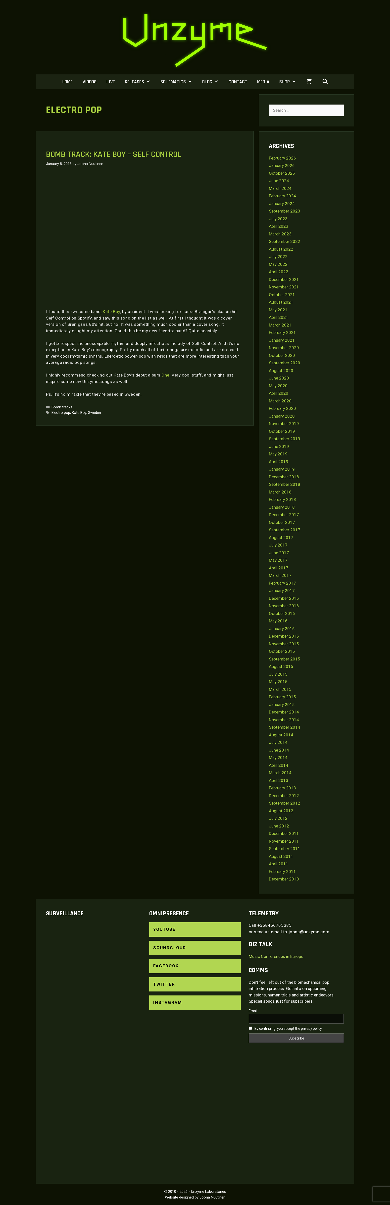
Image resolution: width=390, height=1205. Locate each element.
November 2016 (284, 605)
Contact (238, 82)
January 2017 (282, 590)
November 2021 (284, 286)
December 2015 (284, 636)
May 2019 (278, 453)
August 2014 (281, 734)
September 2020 (284, 362)
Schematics (178, 81)
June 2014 (279, 750)
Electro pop (60, 413)
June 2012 (279, 825)
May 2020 (278, 385)
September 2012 (284, 803)
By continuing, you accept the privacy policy (285, 1029)
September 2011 (284, 848)
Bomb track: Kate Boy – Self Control (113, 154)
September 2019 (284, 438)
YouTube (164, 929)
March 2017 (280, 575)
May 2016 (278, 620)
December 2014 (284, 712)
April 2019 (278, 461)
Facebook (166, 965)
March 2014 (280, 772)
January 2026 (282, 165)
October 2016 (282, 613)
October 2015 (282, 651)
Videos (90, 82)
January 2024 (282, 203)
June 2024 (279, 180)
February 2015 (282, 696)
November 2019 (284, 423)
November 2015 (284, 643)
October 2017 (282, 522)
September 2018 (284, 484)
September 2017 (284, 529)
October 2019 (282, 431)
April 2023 (278, 226)
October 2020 (282, 355)
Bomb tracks (61, 407)
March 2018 (280, 492)
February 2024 (282, 195)
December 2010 (284, 878)
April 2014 (278, 765)
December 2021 (284, 279)
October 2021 (282, 294)
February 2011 (282, 871)
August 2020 (281, 370)
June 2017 (279, 552)
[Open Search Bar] (325, 81)
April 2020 (278, 393)
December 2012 (284, 795)
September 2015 (284, 659)
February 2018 (282, 499)
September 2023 (284, 211)
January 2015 (282, 704)
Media (263, 82)
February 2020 (282, 408)
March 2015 (280, 689)
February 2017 (282, 583)
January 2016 (282, 628)
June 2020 (279, 378)
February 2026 (282, 158)
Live (110, 82)
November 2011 (284, 841)
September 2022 (284, 241)
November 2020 (284, 347)
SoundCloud (169, 947)
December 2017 (284, 514)
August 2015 (281, 666)
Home (67, 82)
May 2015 (278, 681)
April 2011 (278, 863)
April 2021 (278, 317)
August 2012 (281, 810)
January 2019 (282, 469)
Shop (290, 81)
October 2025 (282, 173)
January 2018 (282, 507)
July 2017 (278, 545)
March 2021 (280, 325)
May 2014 (278, 757)
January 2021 (282, 340)
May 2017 (278, 560)
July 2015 (278, 674)
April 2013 (278, 780)
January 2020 (282, 416)
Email (253, 1011)
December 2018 (284, 476)
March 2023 (280, 233)
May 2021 (278, 309)
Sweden (94, 413)
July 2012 (278, 818)
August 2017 (281, 537)
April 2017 (278, 567)
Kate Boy (111, 311)
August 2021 (281, 302)
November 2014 (284, 719)
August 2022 (281, 249)
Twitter (164, 984)
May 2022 (278, 264)
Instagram (167, 1002)
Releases (140, 81)
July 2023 (278, 218)
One (165, 375)
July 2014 (278, 742)
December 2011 (284, 833)
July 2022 (278, 256)
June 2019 (279, 446)
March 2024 (280, 188)
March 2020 (280, 400)
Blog (213, 81)
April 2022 (278, 271)
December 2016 (284, 598)
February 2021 (282, 332)
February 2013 (282, 787)
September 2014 (284, 727)
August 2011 (281, 856)
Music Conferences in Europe (276, 956)
